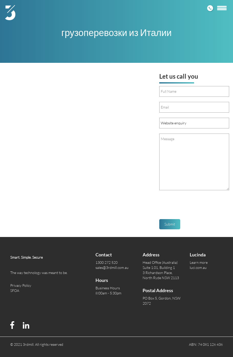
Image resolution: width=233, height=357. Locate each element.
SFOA (14, 290)
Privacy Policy (20, 285)
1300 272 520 (107, 262)
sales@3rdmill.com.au (112, 267)
